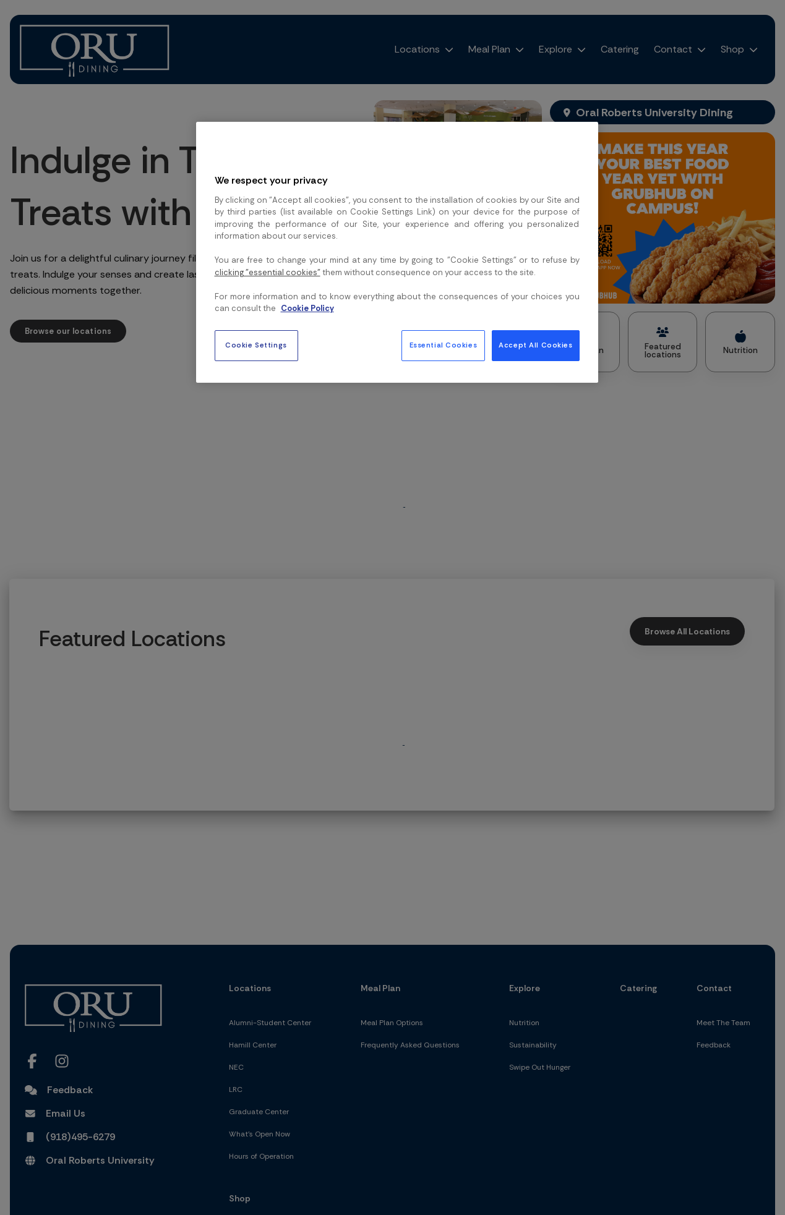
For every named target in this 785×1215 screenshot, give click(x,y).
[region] (397, 252)
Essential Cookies (444, 345)
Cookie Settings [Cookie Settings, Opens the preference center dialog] (256, 345)
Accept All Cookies (535, 345)
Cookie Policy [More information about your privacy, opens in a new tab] (307, 308)
